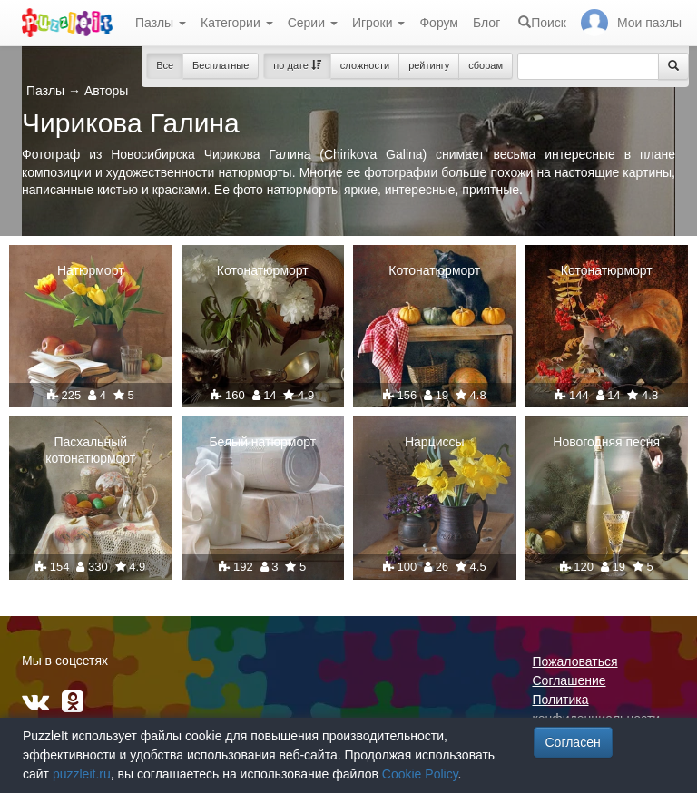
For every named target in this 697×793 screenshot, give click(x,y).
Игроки (379, 22)
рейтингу (428, 65)
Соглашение (569, 680)
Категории (237, 22)
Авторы (106, 90)
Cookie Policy (420, 774)
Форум (438, 22)
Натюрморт (90, 270)
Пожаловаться (575, 661)
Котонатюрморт (263, 270)
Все (164, 65)
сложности (364, 65)
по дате (297, 65)
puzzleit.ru (82, 774)
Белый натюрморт (262, 442)
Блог (486, 22)
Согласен (573, 742)
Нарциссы (435, 442)
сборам (485, 65)
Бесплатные (220, 65)
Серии (313, 22)
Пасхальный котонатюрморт (90, 450)
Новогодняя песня (606, 442)
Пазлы (160, 22)
